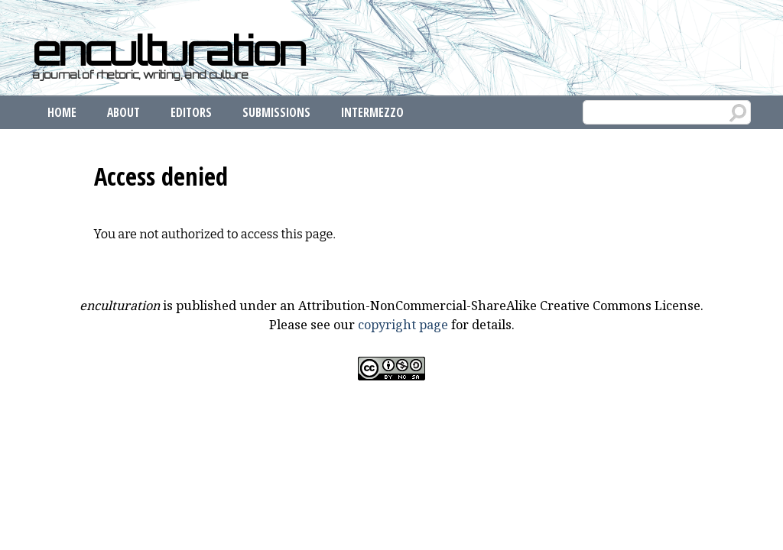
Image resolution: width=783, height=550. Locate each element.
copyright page (403, 324)
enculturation (168, 50)
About (123, 112)
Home (61, 112)
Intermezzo (372, 112)
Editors (191, 112)
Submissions (276, 112)
